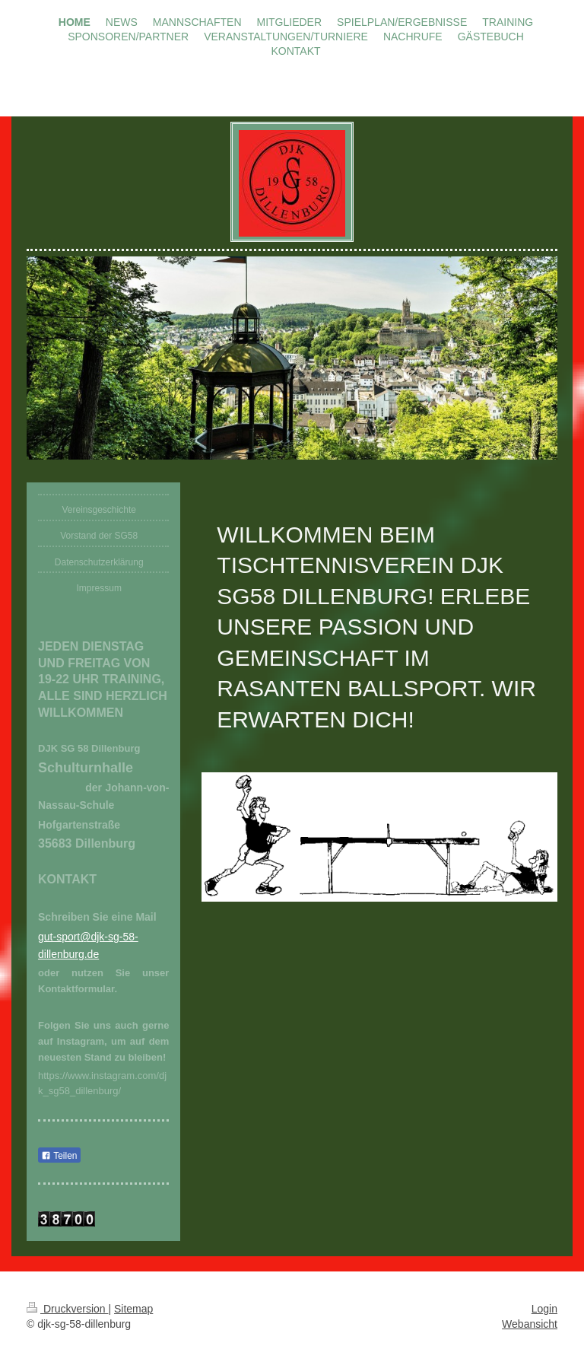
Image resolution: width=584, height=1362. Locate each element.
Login (544, 1309)
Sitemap (133, 1309)
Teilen (59, 1155)
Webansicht (529, 1324)
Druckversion (67, 1309)
